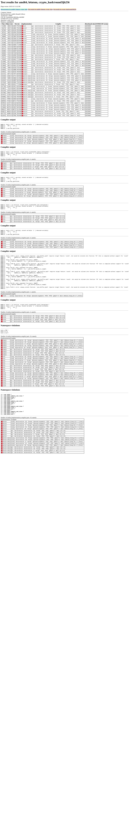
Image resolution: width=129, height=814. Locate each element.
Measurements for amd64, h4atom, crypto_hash (14, 9)
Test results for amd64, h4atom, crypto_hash (40, 9)
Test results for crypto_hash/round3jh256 (64, 9)
